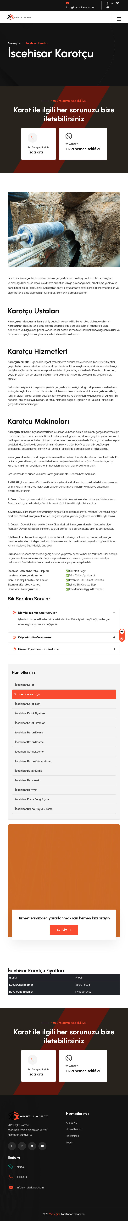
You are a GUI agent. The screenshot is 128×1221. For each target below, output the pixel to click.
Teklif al (19, 1167)
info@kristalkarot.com (80, 5)
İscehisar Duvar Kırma (27, 770)
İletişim (70, 1142)
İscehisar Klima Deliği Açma (30, 799)
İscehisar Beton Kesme (28, 742)
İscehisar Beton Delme (27, 732)
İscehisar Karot (23, 684)
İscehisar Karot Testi (26, 704)
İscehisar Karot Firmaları (28, 723)
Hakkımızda (72, 1136)
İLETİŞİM (64, 929)
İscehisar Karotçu (27, 694)
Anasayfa (14, 43)
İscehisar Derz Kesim (26, 780)
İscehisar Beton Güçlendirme (31, 761)
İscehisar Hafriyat (25, 790)
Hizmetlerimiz (74, 1129)
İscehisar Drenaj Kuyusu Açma (32, 809)
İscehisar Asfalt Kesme (28, 751)
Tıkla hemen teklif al (83, 148)
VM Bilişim (54, 1214)
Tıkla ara (35, 152)
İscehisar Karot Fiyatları (28, 713)
